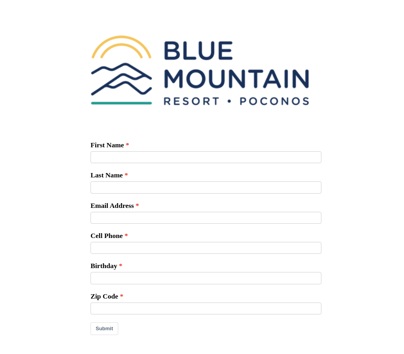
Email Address (112, 205)
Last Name (107, 175)
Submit (104, 328)
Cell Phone (107, 236)
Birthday (104, 266)
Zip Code (104, 296)
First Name (107, 145)
